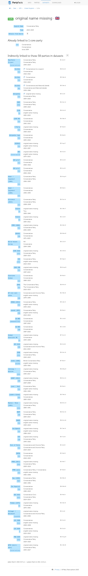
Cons (18, 523)
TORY (18, 481)
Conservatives (15, 65)
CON (19, 236)
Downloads (56, 3)
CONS (18, 105)
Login (77, 3)
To (19, 211)
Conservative (15, 154)
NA (19, 247)
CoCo (18, 497)
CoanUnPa (17, 516)
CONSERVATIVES (15, 321)
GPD (20, 8)
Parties (37, 3)
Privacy (57, 570)
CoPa (18, 254)
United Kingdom (29, 8)
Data (14, 8)
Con (17, 45)
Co (19, 113)
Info (29, 3)
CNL (19, 88)
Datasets (46, 3)
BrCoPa (17, 363)
